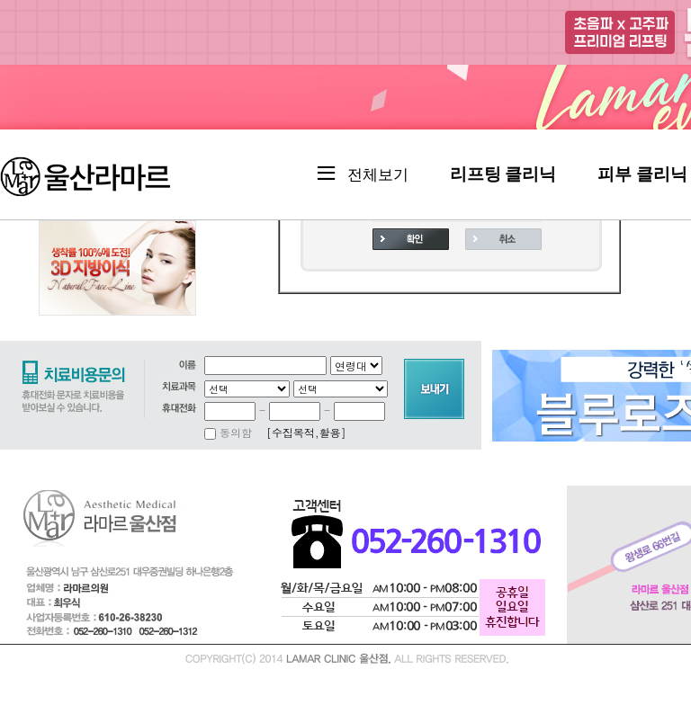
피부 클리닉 (642, 174)
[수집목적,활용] (306, 432)
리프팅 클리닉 (503, 174)
